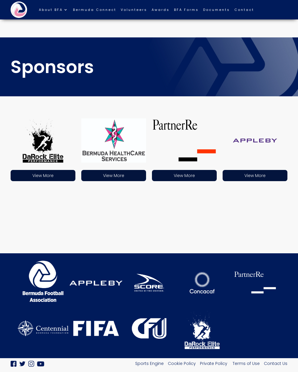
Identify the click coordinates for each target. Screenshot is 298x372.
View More (43, 175)
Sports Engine (149, 363)
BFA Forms (186, 9)
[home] (19, 9)
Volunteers (134, 9)
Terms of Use (246, 363)
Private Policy (214, 363)
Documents (216, 9)
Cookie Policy (182, 363)
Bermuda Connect (94, 9)
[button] (56, 11)
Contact (244, 9)
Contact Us (275, 363)
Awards (161, 9)
